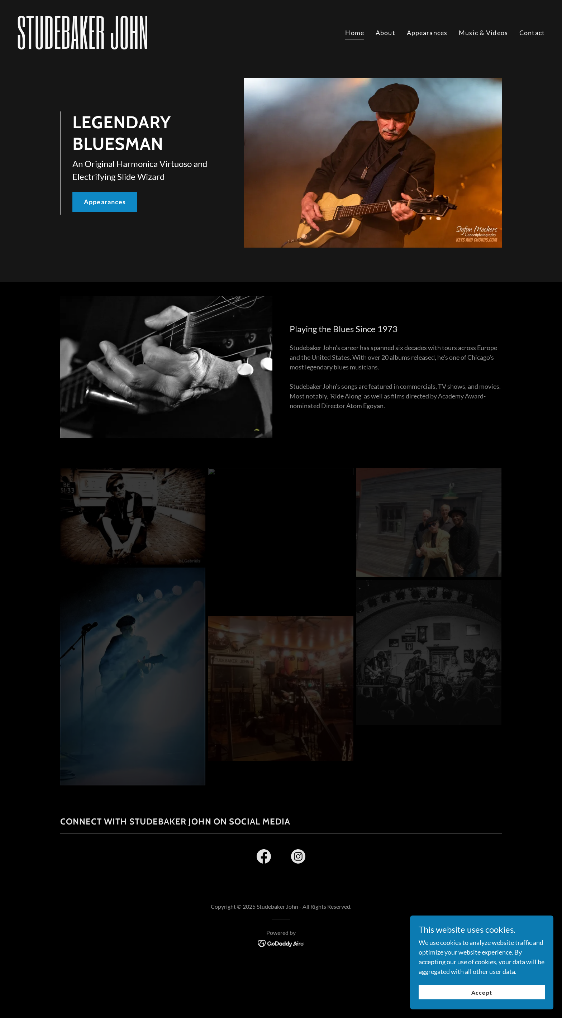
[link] (146, 46)
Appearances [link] (427, 33)
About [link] (385, 33)
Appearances (105, 202)
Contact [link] (532, 33)
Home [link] (354, 33)
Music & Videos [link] (483, 33)
